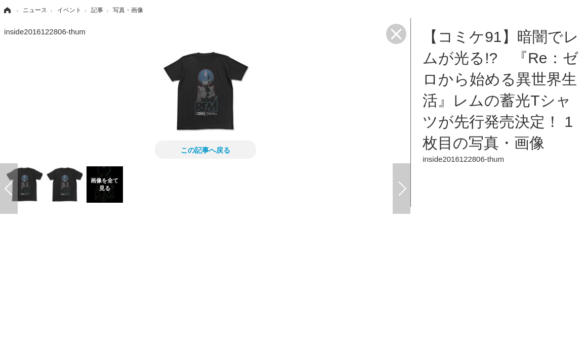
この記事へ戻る (205, 149)
